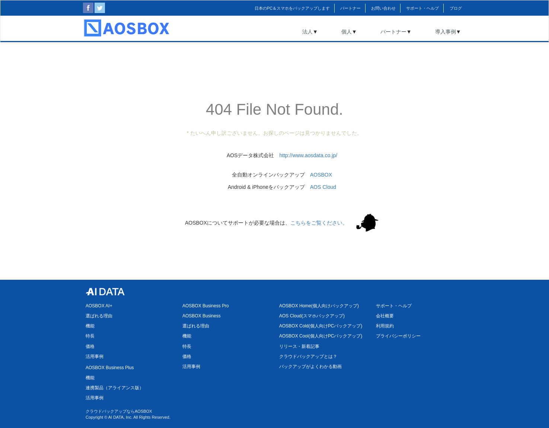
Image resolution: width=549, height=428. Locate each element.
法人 (307, 32)
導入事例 (445, 32)
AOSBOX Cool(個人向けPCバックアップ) (320, 336)
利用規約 (385, 326)
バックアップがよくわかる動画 (310, 366)
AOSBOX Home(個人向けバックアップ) (319, 305)
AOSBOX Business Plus (110, 367)
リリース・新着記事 (299, 346)
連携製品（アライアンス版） (115, 387)
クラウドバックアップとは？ (308, 356)
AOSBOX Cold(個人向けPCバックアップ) (320, 326)
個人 (346, 32)
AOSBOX (321, 175)
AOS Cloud (323, 187)
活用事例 (94, 356)
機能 (90, 326)
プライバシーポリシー (398, 336)
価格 (90, 346)
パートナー (393, 32)
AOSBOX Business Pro (205, 305)
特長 (90, 336)
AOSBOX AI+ (99, 305)
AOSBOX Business (201, 315)
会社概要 (385, 315)
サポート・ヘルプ (394, 305)
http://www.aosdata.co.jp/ (308, 155)
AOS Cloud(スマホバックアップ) (312, 315)
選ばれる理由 (99, 315)
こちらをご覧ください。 (319, 223)
